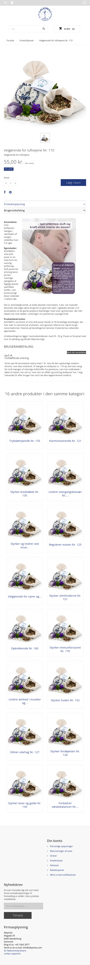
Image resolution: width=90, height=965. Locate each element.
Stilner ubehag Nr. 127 (24, 752)
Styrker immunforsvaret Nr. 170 (65, 649)
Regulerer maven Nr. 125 (65, 544)
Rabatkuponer (57, 870)
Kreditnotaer (56, 860)
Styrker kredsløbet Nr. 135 (24, 493)
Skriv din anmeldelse (76, 352)
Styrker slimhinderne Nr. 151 (65, 597)
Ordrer (53, 855)
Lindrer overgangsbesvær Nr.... (65, 493)
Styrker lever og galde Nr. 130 (24, 805)
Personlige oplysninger (61, 846)
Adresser (54, 865)
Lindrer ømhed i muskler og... (25, 701)
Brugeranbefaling (14, 210)
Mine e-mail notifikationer (63, 874)
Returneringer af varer (61, 851)
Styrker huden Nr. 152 (65, 700)
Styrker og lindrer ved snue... (25, 545)
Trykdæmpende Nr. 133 (24, 441)
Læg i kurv (73, 182)
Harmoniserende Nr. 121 (65, 441)
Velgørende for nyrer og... (25, 596)
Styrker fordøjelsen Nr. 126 (65, 753)
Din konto (54, 841)
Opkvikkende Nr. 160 (24, 648)
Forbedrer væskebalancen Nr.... (65, 805)
